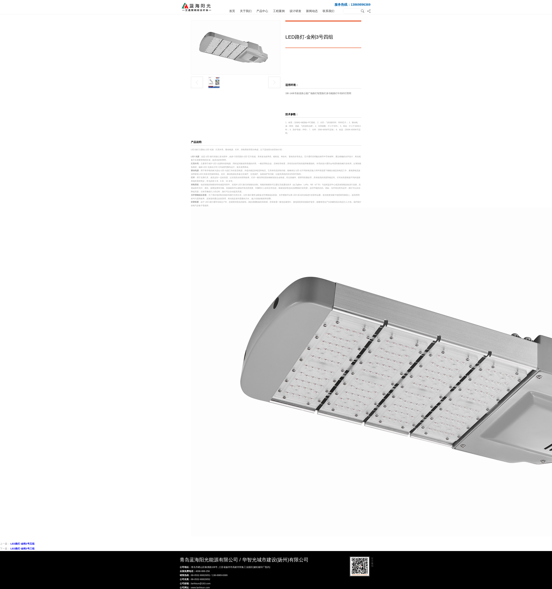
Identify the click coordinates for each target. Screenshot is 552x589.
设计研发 (295, 11)
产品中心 (262, 11)
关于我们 (246, 11)
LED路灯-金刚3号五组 (22, 543)
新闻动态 (312, 11)
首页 (232, 11)
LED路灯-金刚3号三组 (22, 548)
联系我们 (328, 11)
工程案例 (279, 11)
